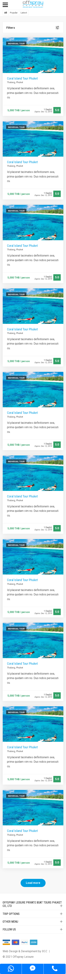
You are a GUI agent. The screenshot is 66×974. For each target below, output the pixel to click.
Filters (10, 27)
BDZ (44, 951)
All (5, 13)
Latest (24, 13)
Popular (14, 13)
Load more (33, 883)
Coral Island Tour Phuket (22, 78)
